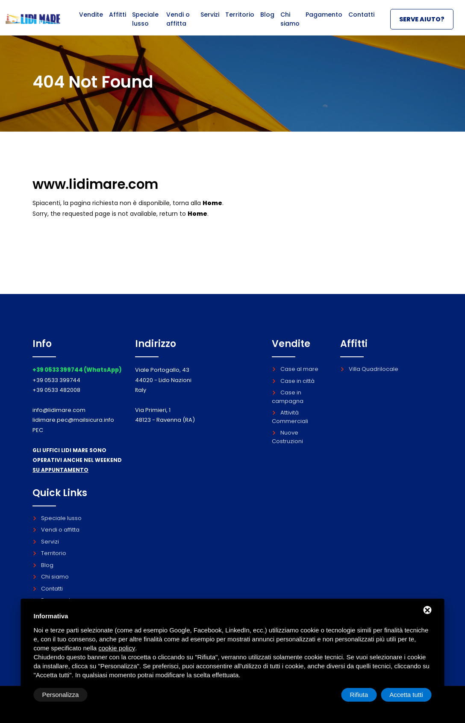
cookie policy (116, 648)
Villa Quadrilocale (369, 369)
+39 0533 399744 (56, 380)
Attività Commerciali (290, 417)
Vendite (90, 20)
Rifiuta (359, 694)
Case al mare (295, 369)
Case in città (293, 381)
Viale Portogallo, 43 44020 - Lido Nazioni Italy (163, 380)
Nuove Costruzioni (287, 437)
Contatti (361, 20)
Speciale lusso (144, 24)
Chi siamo (289, 24)
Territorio (241, 20)
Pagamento (324, 20)
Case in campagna (287, 396)
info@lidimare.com (58, 410)
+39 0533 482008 (56, 390)
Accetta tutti (406, 694)
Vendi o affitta (177, 24)
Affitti (117, 20)
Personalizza (60, 694)
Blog (267, 20)
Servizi (211, 20)
